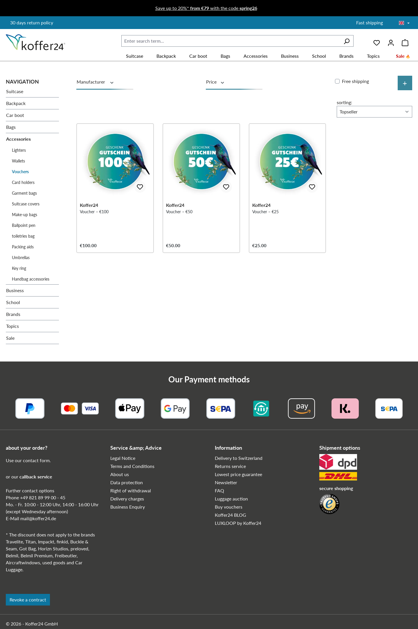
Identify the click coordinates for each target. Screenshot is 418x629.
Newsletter (226, 482)
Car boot (15, 115)
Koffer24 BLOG (230, 515)
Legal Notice (122, 458)
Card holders (23, 182)
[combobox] (230, 41)
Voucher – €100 (94, 222)
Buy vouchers (228, 506)
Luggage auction (231, 498)
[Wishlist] (377, 41)
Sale (10, 338)
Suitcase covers (25, 203)
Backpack (16, 103)
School (13, 302)
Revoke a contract (28, 599)
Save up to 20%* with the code (206, 8)
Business (15, 290)
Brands (13, 314)
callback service (35, 476)
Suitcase (14, 91)
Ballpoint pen (23, 225)
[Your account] (391, 41)
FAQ (219, 490)
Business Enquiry (127, 506)
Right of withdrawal (130, 490)
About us (119, 474)
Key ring (19, 268)
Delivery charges (127, 498)
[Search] (347, 41)
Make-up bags (24, 214)
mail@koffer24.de (38, 518)
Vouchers (20, 171)
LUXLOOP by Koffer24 (238, 523)
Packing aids (23, 246)
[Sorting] (374, 112)
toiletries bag (23, 236)
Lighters (19, 150)
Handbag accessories (30, 278)
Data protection (126, 482)
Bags (11, 127)
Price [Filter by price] (215, 82)
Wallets (18, 160)
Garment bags (24, 193)
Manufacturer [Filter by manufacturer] (95, 82)
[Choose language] (404, 23)
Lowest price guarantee (238, 474)
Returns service (230, 466)
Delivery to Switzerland (238, 458)
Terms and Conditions (132, 466)
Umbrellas (21, 257)
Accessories (18, 139)
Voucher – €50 (179, 222)
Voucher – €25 (265, 222)
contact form (36, 460)
